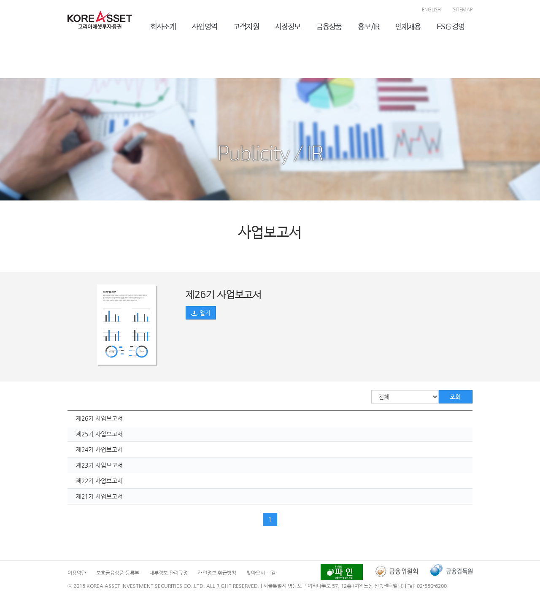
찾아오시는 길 (260, 573)
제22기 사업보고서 (99, 480)
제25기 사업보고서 (99, 433)
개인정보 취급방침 (217, 573)
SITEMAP (462, 9)
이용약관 (77, 573)
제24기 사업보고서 (99, 449)
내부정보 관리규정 (168, 573)
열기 (201, 312)
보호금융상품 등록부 (117, 573)
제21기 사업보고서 (99, 496)
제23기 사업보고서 (99, 465)
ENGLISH (431, 9)
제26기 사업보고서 (99, 418)
